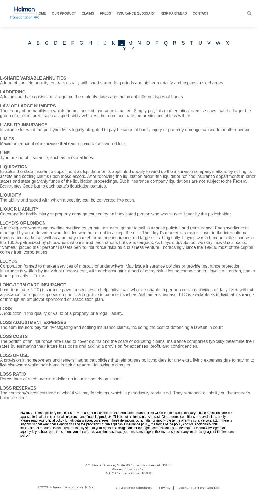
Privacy (164, 488)
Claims (88, 13)
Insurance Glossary (136, 13)
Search (249, 13)
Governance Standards (134, 488)
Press (105, 13)
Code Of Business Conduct (199, 488)
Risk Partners (174, 13)
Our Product (64, 13)
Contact (200, 13)
